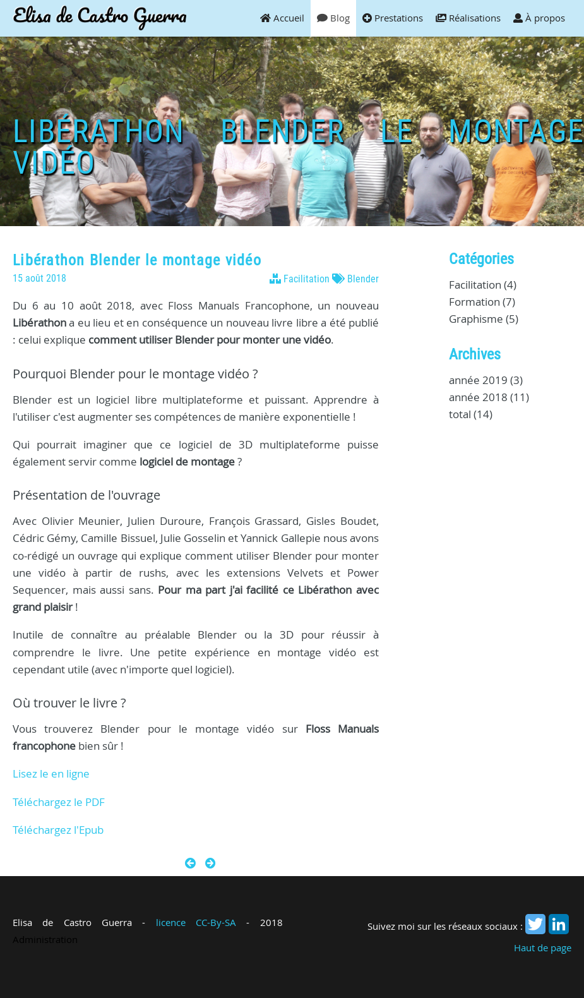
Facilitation (306, 279)
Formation (474, 301)
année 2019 (478, 380)
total (461, 414)
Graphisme (476, 318)
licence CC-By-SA (196, 922)
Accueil (282, 17)
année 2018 (478, 397)
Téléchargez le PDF (59, 802)
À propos (539, 17)
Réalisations (468, 17)
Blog (333, 17)
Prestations (392, 17)
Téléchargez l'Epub (58, 829)
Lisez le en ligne (51, 773)
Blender (363, 279)
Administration (45, 939)
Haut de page (542, 947)
